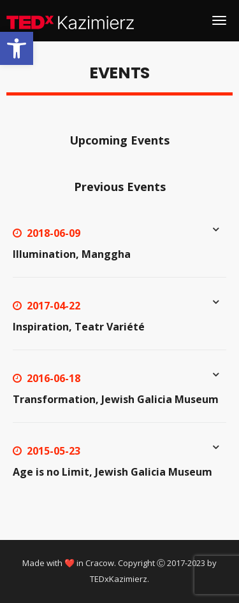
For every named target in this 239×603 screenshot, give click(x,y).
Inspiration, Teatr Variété (79, 327)
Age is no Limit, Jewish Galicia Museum (112, 472)
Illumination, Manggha (72, 254)
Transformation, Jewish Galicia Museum (116, 399)
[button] (16, 48)
